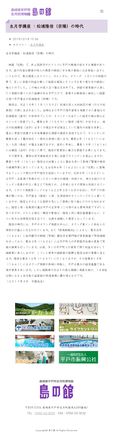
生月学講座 (37, 44)
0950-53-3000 (45, 413)
